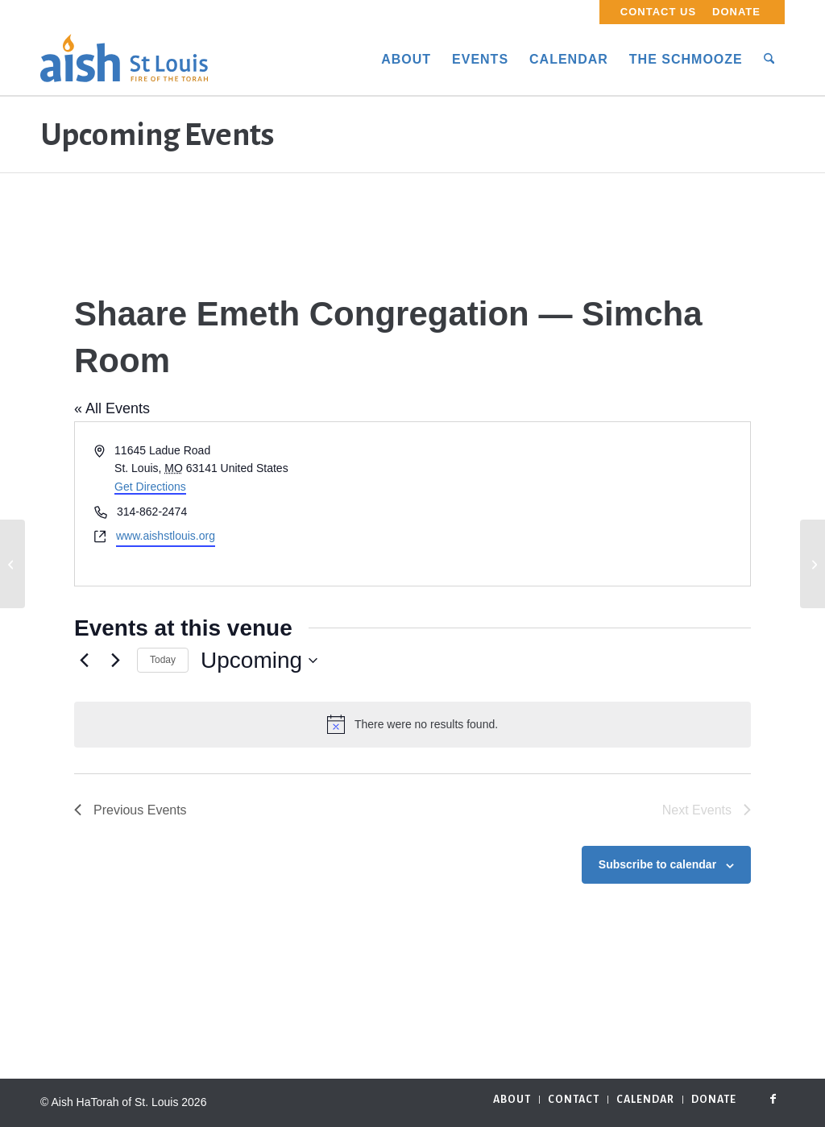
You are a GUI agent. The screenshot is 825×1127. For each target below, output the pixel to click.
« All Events (112, 408)
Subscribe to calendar (657, 864)
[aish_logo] (124, 59)
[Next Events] (115, 660)
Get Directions (150, 486)
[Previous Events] (83, 660)
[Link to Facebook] (773, 1099)
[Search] (769, 59)
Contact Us (658, 12)
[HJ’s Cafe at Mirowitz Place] (812, 564)
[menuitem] (658, 12)
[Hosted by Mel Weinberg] (12, 564)
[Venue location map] (580, 503)
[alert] (412, 724)
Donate (736, 12)
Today (163, 659)
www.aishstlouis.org (165, 535)
